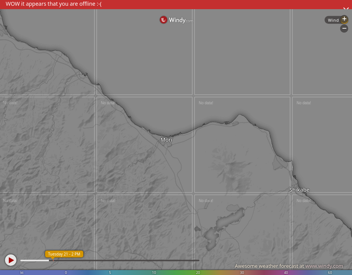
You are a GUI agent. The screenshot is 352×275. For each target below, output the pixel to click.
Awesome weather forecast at (289, 265)
